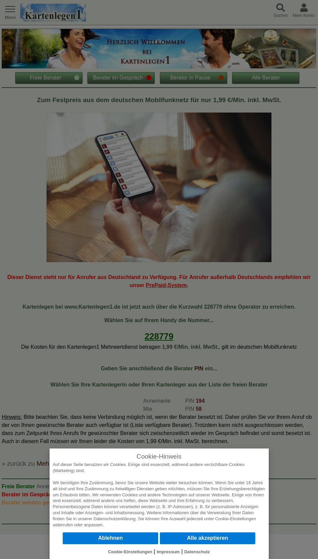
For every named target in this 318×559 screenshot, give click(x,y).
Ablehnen (110, 538)
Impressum (168, 551)
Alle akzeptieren (207, 538)
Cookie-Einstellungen (235, 518)
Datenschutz (197, 551)
